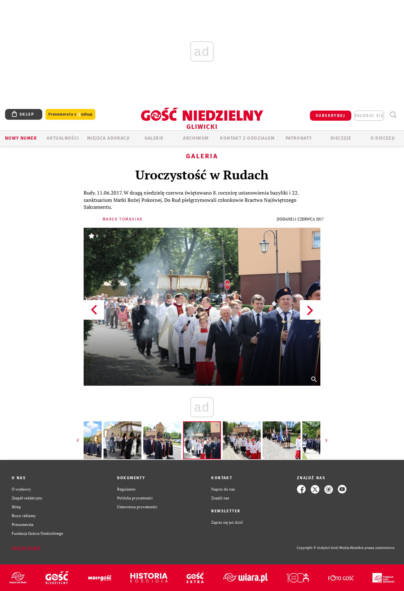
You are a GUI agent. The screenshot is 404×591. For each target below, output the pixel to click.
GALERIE (154, 138)
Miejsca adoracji (108, 138)
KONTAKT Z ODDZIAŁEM (247, 138)
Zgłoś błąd (26, 548)
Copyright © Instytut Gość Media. (323, 548)
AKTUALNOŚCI (63, 138)
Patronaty (299, 138)
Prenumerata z (70, 114)
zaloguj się (369, 115)
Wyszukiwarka (393, 115)
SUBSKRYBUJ (330, 115)
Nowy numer (21, 138)
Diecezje (340, 138)
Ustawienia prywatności (137, 506)
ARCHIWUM (196, 138)
